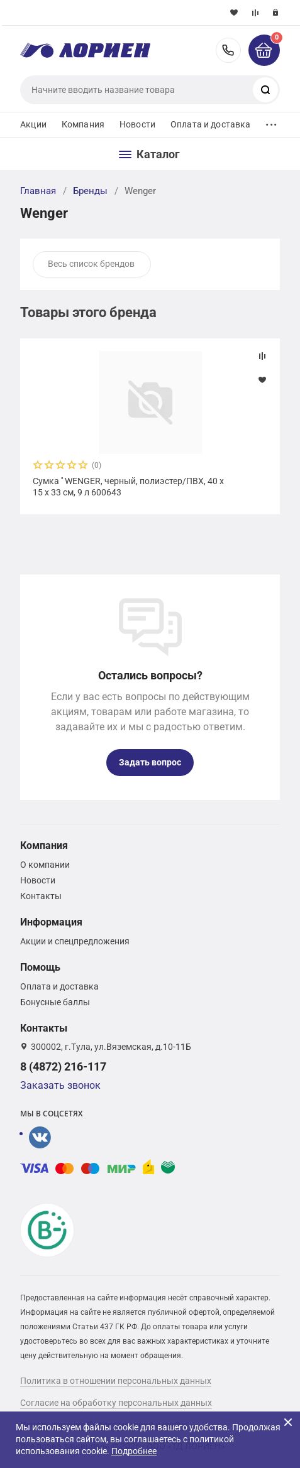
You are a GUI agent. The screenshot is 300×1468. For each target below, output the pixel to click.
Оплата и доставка (210, 124)
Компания (83, 124)
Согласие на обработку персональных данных (116, 1403)
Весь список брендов (91, 264)
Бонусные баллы (55, 1002)
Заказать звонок (60, 1085)
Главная (38, 191)
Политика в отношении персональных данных (115, 1381)
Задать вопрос (150, 762)
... (271, 121)
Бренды (90, 191)
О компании (45, 865)
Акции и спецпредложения (75, 941)
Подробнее (134, 1451)
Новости (137, 124)
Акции (33, 124)
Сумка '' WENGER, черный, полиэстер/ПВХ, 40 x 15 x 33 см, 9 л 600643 (128, 486)
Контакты (41, 896)
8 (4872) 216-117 (228, 50)
